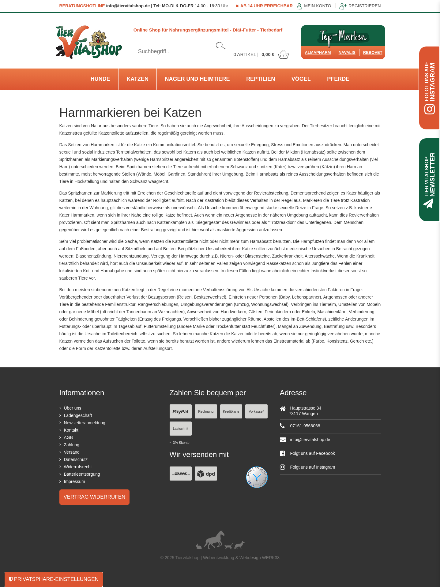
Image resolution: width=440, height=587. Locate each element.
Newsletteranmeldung (84, 422)
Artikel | (262, 54)
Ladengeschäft (78, 415)
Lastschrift (180, 428)
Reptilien (260, 79)
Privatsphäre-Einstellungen (54, 579)
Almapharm (318, 52)
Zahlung (72, 444)
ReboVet (372, 52)
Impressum (74, 481)
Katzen (137, 79)
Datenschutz (76, 459)
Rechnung (205, 411)
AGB (68, 437)
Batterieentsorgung (82, 474)
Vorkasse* (256, 411)
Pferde (338, 79)
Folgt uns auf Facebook (307, 453)
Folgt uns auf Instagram (307, 467)
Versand (72, 452)
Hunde (100, 79)
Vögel (301, 79)
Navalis (347, 52)
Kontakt (71, 430)
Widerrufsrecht (78, 466)
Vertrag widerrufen (95, 497)
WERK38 (271, 557)
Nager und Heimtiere (197, 79)
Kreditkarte (231, 411)
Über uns (72, 408)
